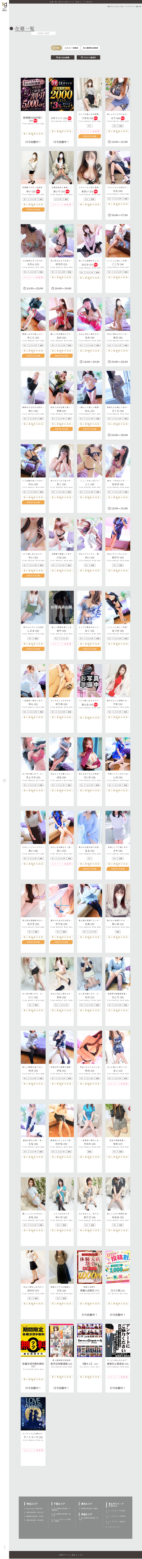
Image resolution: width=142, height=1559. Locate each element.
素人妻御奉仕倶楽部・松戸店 (61, 1515)
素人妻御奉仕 (90, 48)
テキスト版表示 (90, 57)
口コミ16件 (117, 639)
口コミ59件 (117, 199)
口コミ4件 (33, 272)
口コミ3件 (118, 712)
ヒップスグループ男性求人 (115, 1517)
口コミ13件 (89, 419)
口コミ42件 (89, 639)
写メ (89, 126)
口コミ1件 (89, 273)
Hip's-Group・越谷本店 (33, 1509)
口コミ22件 (117, 272)
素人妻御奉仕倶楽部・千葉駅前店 (61, 1510)
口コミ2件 (33, 200)
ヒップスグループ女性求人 (115, 1512)
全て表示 (56, 48)
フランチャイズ (112, 1527)
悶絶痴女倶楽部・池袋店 (88, 1509)
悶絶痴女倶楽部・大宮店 (33, 1517)
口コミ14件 (117, 419)
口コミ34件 (61, 272)
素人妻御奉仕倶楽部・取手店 (88, 1519)
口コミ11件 (33, 346)
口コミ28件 (33, 492)
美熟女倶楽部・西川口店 (33, 1513)
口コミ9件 (33, 419)
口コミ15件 (33, 712)
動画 (120, 126)
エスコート (71, 48)
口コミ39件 (61, 712)
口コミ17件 (117, 346)
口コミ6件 (33, 1079)
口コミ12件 (117, 492)
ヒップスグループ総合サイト (115, 1523)
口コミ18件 (89, 346)
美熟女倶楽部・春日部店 (33, 1521)
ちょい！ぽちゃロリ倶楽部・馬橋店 (61, 1521)
